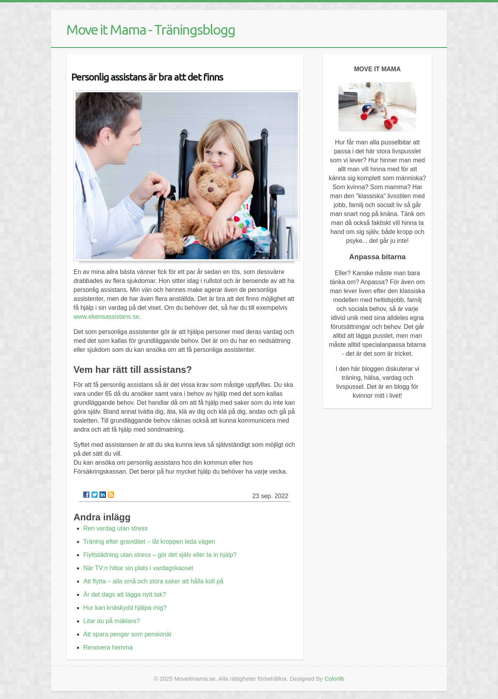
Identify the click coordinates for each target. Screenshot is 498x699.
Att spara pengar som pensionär (127, 634)
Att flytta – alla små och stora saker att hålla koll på (153, 581)
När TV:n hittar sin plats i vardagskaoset (138, 568)
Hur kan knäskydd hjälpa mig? (125, 607)
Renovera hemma (108, 647)
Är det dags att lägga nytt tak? (124, 594)
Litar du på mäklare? (111, 621)
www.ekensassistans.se (106, 316)
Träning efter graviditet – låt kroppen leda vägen (149, 541)
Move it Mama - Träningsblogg (150, 29)
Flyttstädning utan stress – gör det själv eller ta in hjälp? (160, 554)
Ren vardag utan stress (115, 528)
